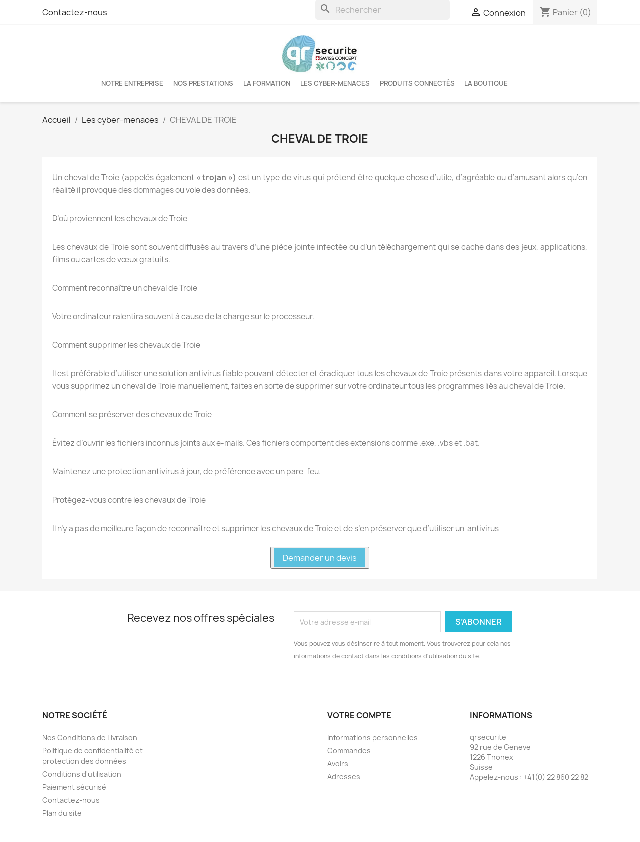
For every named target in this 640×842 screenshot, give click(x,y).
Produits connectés (417, 83)
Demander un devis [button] (320, 557)
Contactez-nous (75, 12)
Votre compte (360, 715)
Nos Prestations (204, 83)
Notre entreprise (133, 83)
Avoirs (338, 763)
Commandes (349, 750)
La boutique (486, 83)
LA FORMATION (267, 83)
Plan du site (62, 813)
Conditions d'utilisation (82, 774)
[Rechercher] (383, 10)
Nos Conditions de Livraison (90, 737)
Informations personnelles (373, 737)
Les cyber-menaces (335, 83)
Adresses (344, 776)
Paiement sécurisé (74, 787)
